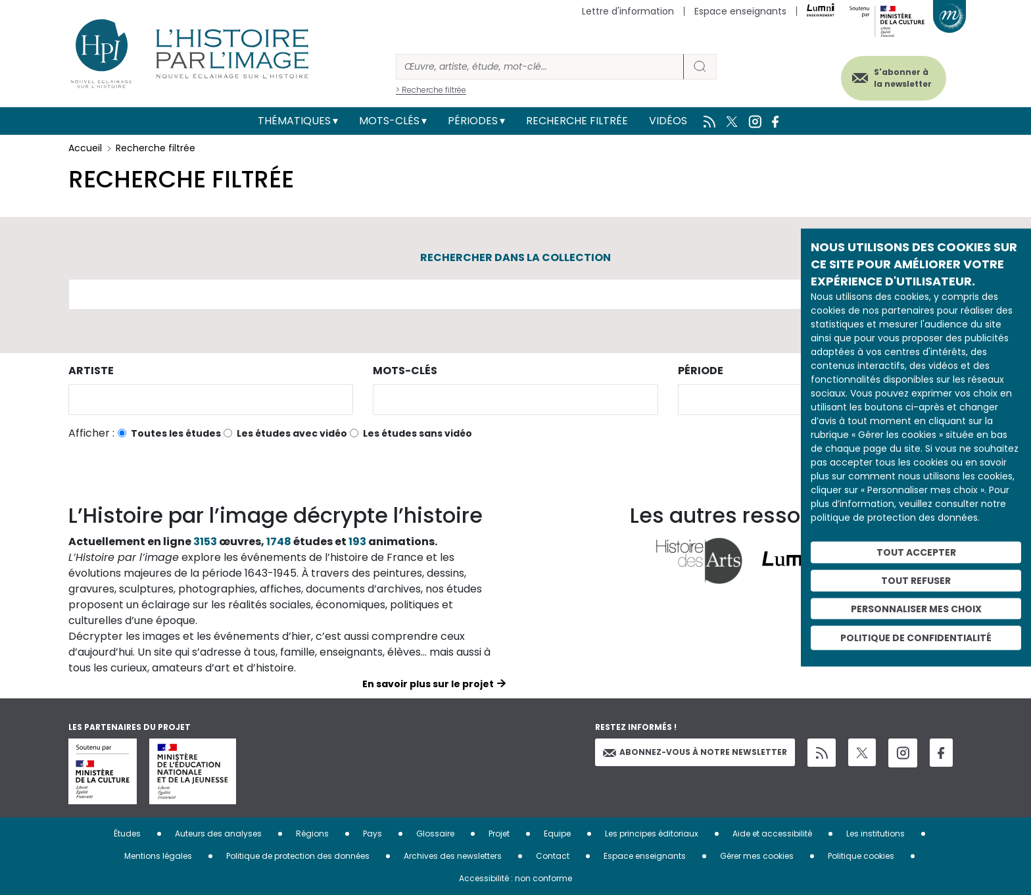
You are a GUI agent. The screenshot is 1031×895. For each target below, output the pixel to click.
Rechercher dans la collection (515, 257)
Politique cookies (861, 855)
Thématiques (294, 120)
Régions (312, 833)
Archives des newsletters (453, 855)
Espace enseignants (740, 11)
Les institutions (875, 833)
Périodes (473, 120)
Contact (552, 855)
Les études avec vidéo (292, 433)
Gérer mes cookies (757, 855)
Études (127, 833)
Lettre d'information (628, 11)
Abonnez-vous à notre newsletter (695, 752)
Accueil (85, 148)
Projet (499, 833)
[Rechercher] (540, 67)
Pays (372, 833)
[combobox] (210, 399)
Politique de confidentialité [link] (916, 637)
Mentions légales (158, 855)
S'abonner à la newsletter (899, 77)
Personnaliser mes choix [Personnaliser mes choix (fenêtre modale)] (916, 608)
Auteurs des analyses (218, 833)
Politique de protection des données (298, 855)
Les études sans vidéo (417, 433)
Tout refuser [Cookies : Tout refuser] (916, 580)
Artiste (91, 370)
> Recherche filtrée (431, 89)
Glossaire (435, 833)
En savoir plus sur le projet (428, 683)
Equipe (557, 833)
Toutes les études (176, 433)
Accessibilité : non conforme (515, 878)
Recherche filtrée (577, 120)
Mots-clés (389, 120)
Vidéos (668, 120)
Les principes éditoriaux (651, 833)
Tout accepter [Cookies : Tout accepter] (916, 552)
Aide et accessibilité (772, 833)
